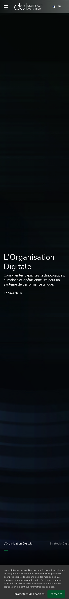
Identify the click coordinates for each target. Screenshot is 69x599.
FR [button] (57, 6)
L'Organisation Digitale (18, 546)
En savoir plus (13, 293)
